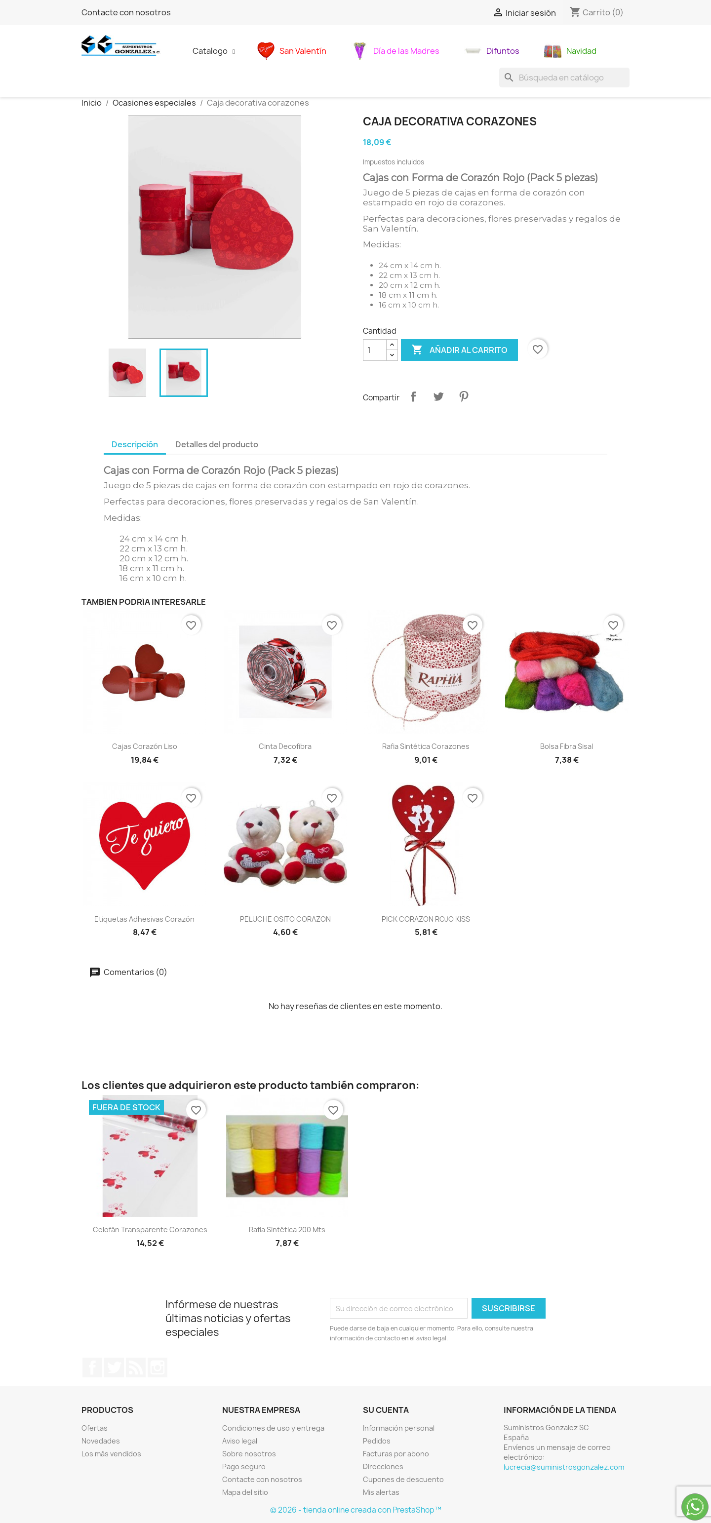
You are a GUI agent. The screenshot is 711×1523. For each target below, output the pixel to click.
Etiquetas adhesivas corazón (144, 919)
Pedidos (377, 1440)
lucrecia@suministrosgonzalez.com (564, 1467)
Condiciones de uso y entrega (273, 1428)
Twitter (114, 1367)
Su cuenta (386, 1410)
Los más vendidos (111, 1453)
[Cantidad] (375, 350)
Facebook (92, 1367)
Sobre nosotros (249, 1453)
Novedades (100, 1440)
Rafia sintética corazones (426, 746)
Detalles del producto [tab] (216, 444)
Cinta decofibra (285, 746)
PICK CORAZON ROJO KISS (426, 919)
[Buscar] (564, 77)
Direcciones (383, 1466)
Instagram (157, 1367)
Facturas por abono (396, 1453)
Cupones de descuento (403, 1479)
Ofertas (94, 1428)
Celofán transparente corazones (150, 1229)
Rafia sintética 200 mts (287, 1229)
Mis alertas (381, 1492)
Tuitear (438, 396)
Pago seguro (244, 1466)
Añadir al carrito (459, 350)
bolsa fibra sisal (566, 746)
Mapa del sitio (245, 1492)
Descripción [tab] (135, 444)
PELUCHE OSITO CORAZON (285, 919)
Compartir (413, 396)
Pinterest (464, 396)
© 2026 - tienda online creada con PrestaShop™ (355, 1510)
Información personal (398, 1428)
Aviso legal (239, 1440)
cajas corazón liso (144, 746)
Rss (136, 1367)
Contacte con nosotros (126, 12)
